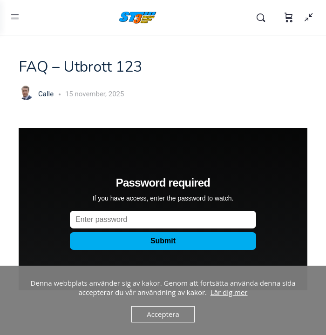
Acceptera (163, 314)
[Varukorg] (289, 17)
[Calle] (26, 93)
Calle (46, 94)
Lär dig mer (229, 292)
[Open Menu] (14, 17)
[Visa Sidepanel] (306, 17)
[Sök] (263, 17)
